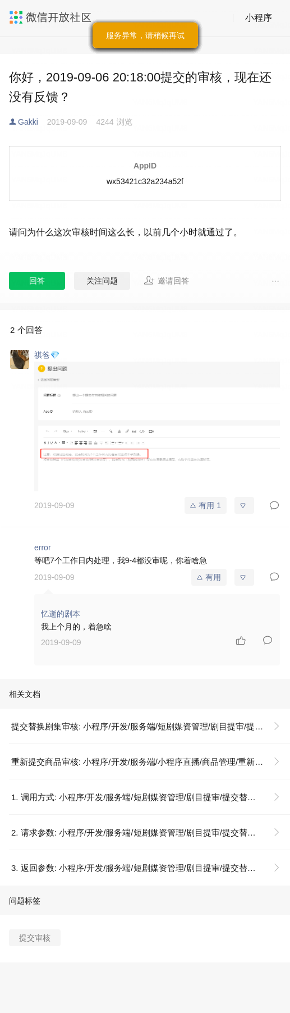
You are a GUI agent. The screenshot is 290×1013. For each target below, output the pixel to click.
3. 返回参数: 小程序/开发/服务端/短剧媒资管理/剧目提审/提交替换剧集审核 (150, 868)
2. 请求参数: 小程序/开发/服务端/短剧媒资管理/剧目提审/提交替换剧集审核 (150, 832)
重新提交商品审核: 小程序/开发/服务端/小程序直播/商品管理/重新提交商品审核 (150, 761)
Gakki (28, 121)
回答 (37, 280)
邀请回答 (166, 280)
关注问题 (102, 280)
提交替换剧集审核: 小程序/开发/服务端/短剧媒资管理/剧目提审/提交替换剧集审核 (150, 726)
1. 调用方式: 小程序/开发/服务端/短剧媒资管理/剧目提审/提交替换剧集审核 (150, 797)
